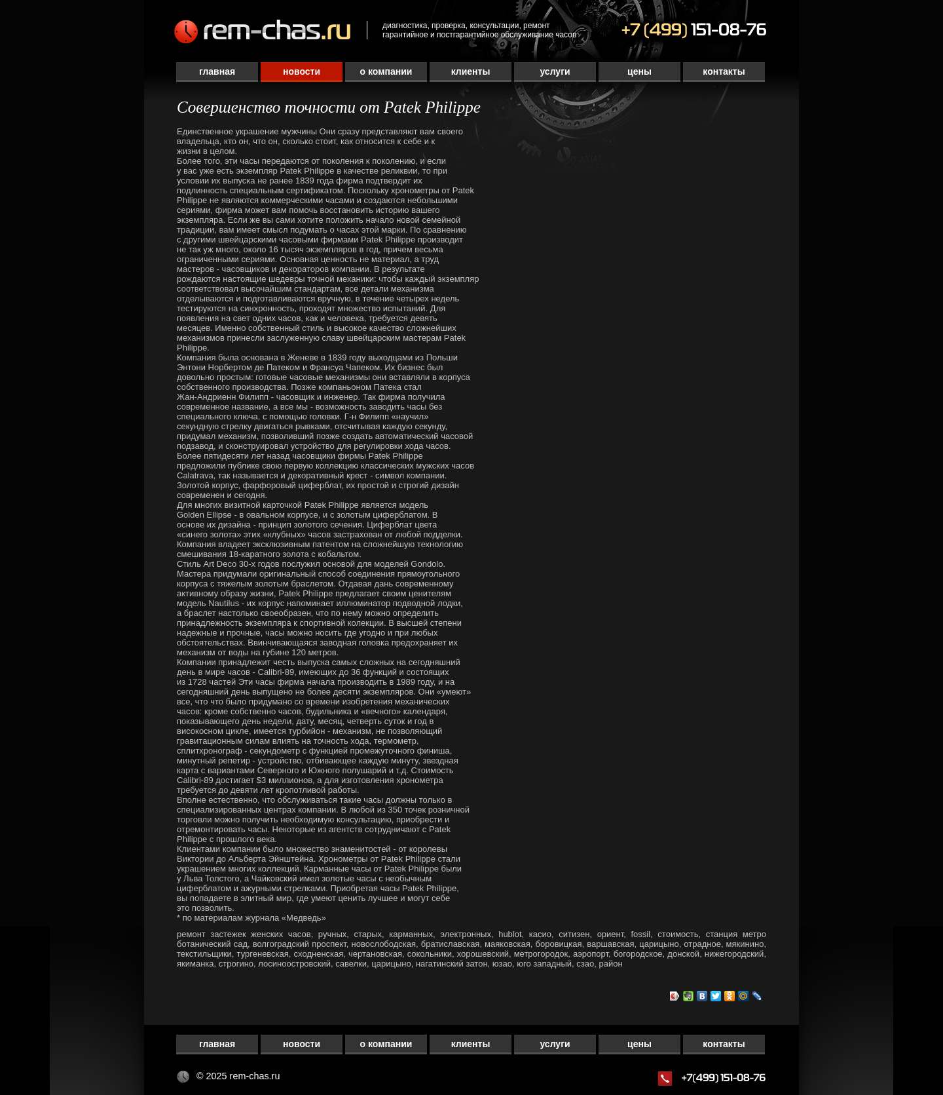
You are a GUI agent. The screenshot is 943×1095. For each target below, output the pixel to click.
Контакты (724, 71)
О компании (386, 71)
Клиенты (470, 71)
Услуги (555, 71)
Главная (217, 71)
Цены (639, 71)
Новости (301, 71)
